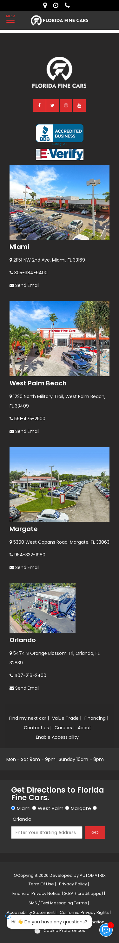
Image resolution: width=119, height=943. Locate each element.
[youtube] (79, 105)
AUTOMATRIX (92, 875)
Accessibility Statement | (31, 912)
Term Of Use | (42, 884)
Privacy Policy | (74, 884)
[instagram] (66, 105)
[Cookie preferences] (59, 930)
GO (95, 832)
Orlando (23, 640)
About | (86, 728)
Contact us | (37, 728)
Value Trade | (66, 718)
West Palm (50, 808)
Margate (24, 528)
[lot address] (46, 5)
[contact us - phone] (69, 5)
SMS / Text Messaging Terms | (59, 903)
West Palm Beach (38, 383)
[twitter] (53, 105)
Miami (19, 246)
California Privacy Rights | (85, 912)
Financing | (96, 718)
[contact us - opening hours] (57, 5)
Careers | (65, 728)
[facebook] (39, 105)
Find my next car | (29, 718)
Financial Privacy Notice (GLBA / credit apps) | (58, 893)
